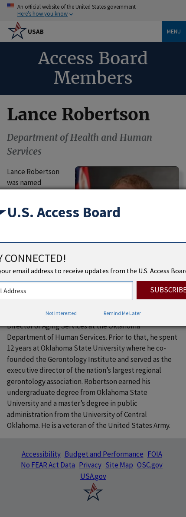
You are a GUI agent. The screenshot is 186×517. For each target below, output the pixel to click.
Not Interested (61, 313)
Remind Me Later (122, 313)
